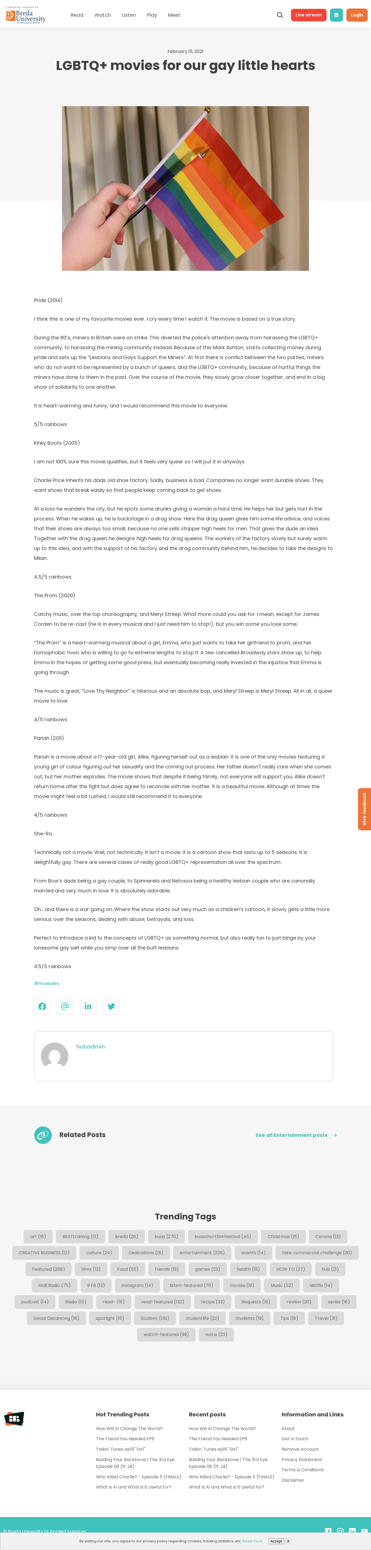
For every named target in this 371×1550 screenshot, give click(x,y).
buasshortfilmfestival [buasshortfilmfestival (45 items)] (223, 1236)
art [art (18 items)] (38, 1236)
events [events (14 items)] (253, 1253)
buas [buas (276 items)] (166, 1236)
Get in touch (295, 1439)
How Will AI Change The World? (129, 1428)
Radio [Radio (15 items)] (75, 1302)
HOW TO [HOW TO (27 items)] (290, 1269)
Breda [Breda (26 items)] (126, 1236)
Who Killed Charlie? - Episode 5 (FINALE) (139, 1477)
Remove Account (300, 1449)
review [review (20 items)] (299, 1302)
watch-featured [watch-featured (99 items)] (166, 1334)
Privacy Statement (302, 1459)
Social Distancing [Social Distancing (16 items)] (56, 1318)
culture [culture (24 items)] (99, 1253)
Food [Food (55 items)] (127, 1269)
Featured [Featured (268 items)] (48, 1269)
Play (152, 15)
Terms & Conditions (303, 1470)
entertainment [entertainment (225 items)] (202, 1253)
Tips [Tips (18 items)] (289, 1318)
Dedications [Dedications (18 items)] (146, 1253)
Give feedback (364, 809)
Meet (174, 15)
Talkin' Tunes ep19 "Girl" (120, 1449)
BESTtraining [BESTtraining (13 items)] (80, 1236)
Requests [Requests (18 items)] (255, 1302)
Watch (102, 15)
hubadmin (91, 1046)
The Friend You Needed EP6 (125, 1439)
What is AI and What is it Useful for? (133, 1487)
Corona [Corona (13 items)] (328, 1236)
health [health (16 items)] (248, 1269)
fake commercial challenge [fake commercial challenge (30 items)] (317, 1253)
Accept (276, 1541)
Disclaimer (293, 1480)
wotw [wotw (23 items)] (216, 1334)
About (288, 1428)
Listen (129, 15)
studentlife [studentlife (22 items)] (202, 1318)
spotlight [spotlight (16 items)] (110, 1318)
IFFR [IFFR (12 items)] (96, 1285)
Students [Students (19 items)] (250, 1318)
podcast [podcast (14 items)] (35, 1302)
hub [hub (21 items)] (330, 1269)
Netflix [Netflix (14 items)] (321, 1285)
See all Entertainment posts (296, 1135)
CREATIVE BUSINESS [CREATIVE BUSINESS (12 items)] (44, 1253)
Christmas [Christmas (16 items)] (283, 1236)
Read (77, 15)
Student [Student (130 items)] (155, 1318)
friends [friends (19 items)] (167, 1269)
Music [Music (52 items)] (282, 1285)
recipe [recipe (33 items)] (213, 1302)
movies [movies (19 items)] (242, 1285)
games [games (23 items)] (207, 1269)
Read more (252, 1541)
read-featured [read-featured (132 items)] (162, 1302)
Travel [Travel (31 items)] (326, 1318)
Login (357, 15)
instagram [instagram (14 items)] (137, 1285)
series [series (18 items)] (339, 1302)
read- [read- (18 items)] (114, 1302)
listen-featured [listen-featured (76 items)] (191, 1285)
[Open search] (280, 15)
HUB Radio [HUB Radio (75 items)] (54, 1285)
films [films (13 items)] (91, 1269)
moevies (48, 983)
